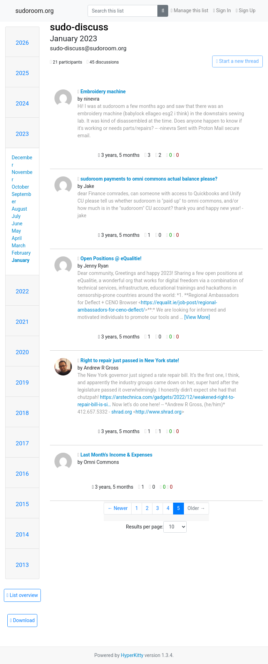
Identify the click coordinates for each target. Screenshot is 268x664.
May (16, 231)
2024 (22, 103)
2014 (22, 534)
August (19, 209)
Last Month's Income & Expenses (114, 455)
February (21, 253)
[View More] (197, 317)
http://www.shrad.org (159, 412)
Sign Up (245, 10)
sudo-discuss (79, 27)
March (19, 245)
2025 (22, 73)
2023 (22, 133)
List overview (22, 595)
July (16, 216)
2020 (22, 352)
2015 (22, 504)
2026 (22, 42)
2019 (22, 382)
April (17, 238)
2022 (22, 291)
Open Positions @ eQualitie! (109, 258)
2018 (22, 412)
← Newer (117, 508)
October (20, 187)
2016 (22, 473)
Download (22, 620)
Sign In (222, 10)
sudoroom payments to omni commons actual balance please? (147, 179)
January (21, 260)
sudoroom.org (34, 10)
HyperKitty (132, 655)
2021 (22, 321)
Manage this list (189, 10)
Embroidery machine (101, 91)
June (17, 223)
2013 (22, 564)
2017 (22, 443)
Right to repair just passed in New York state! (128, 360)
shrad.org (121, 412)
